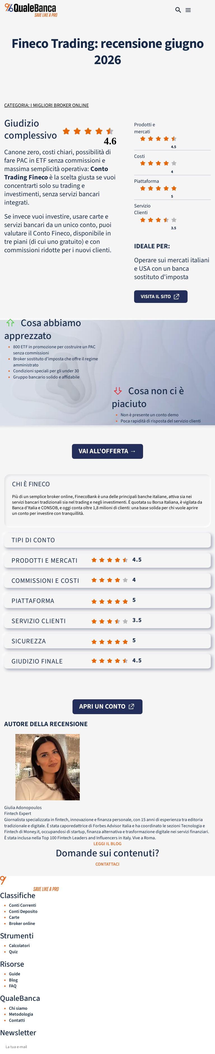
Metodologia (21, 1014)
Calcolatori (19, 946)
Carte (14, 917)
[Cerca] (178, 10)
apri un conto (107, 706)
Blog (13, 980)
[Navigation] (188, 10)
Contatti (17, 1020)
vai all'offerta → (107, 451)
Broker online (22, 923)
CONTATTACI (107, 864)
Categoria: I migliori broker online (46, 105)
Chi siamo (18, 1008)
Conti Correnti (22, 905)
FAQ (13, 986)
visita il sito (161, 297)
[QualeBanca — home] (107, 883)
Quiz (13, 952)
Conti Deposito (23, 911)
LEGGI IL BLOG (107, 844)
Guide (14, 974)
